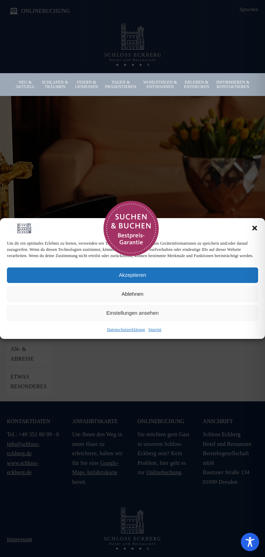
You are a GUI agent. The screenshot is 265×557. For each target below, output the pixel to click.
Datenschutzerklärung (126, 329)
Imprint (154, 329)
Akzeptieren (132, 275)
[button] (254, 228)
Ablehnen (132, 294)
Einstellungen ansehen (132, 313)
